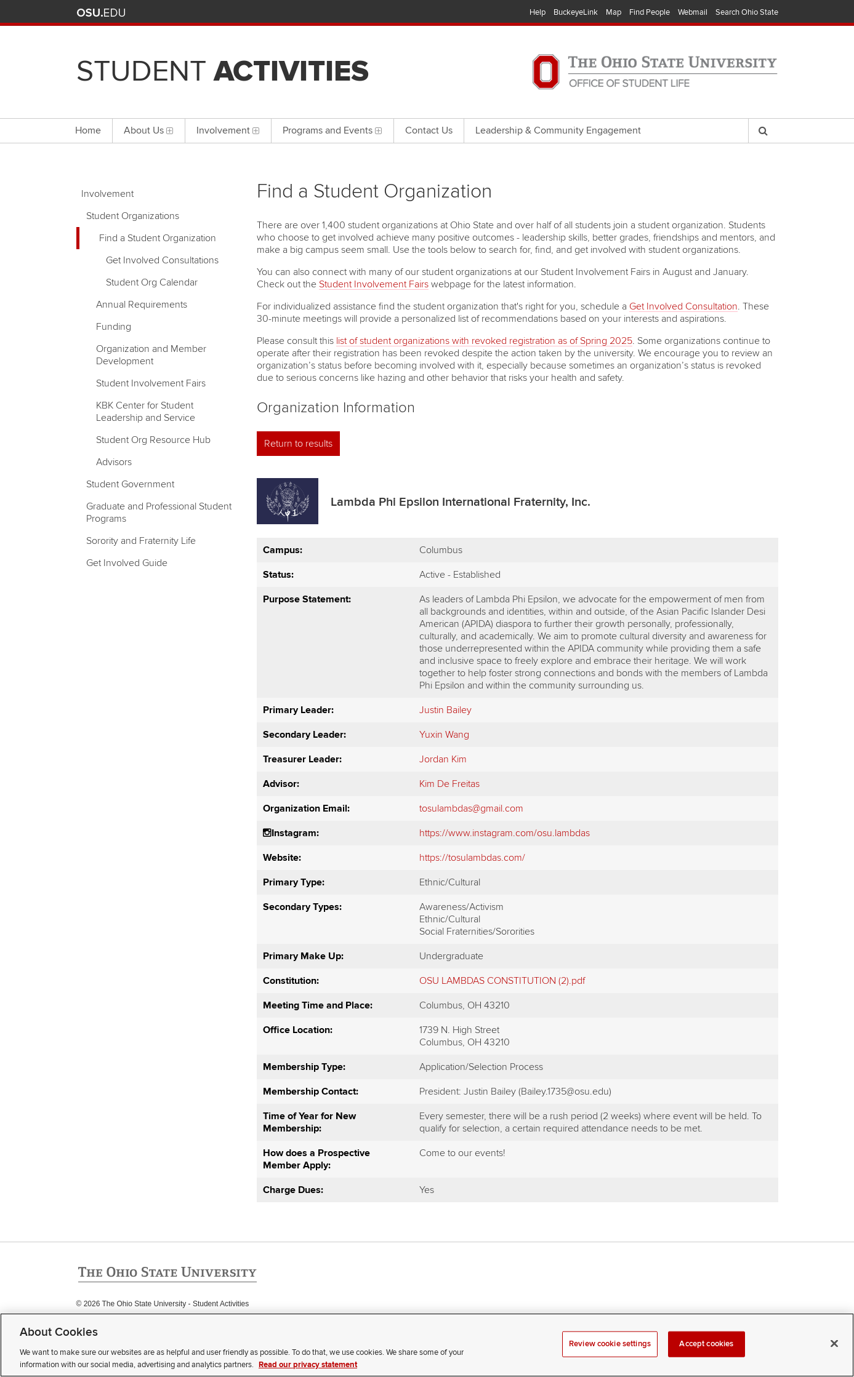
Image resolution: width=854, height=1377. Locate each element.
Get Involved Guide (126, 563)
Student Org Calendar (152, 282)
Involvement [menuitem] (228, 130)
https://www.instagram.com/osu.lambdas (504, 833)
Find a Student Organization (157, 238)
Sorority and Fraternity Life (141, 541)
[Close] (834, 1357)
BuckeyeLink (576, 12)
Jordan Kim (443, 759)
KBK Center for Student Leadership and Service (145, 411)
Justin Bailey (445, 710)
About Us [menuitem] (149, 130)
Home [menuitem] (88, 130)
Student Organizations (132, 216)
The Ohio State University (101, 13)
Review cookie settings (610, 1358)
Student (222, 71)
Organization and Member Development (151, 355)
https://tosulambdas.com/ (472, 858)
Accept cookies (706, 1358)
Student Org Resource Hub (153, 440)
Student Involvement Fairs (151, 383)
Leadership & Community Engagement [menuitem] (558, 130)
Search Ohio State (746, 12)
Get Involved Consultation (683, 306)
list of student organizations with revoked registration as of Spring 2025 (484, 341)
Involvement (107, 194)
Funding (113, 327)
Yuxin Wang (444, 734)
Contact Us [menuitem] (429, 130)
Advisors (114, 462)
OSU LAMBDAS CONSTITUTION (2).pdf (502, 981)
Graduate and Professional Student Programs (159, 512)
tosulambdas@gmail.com (471, 808)
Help (538, 12)
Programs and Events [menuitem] (332, 130)
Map (613, 12)
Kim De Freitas (449, 784)
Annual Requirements (141, 304)
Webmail (692, 12)
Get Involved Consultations (162, 260)
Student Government (130, 484)
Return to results (298, 443)
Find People (649, 12)
